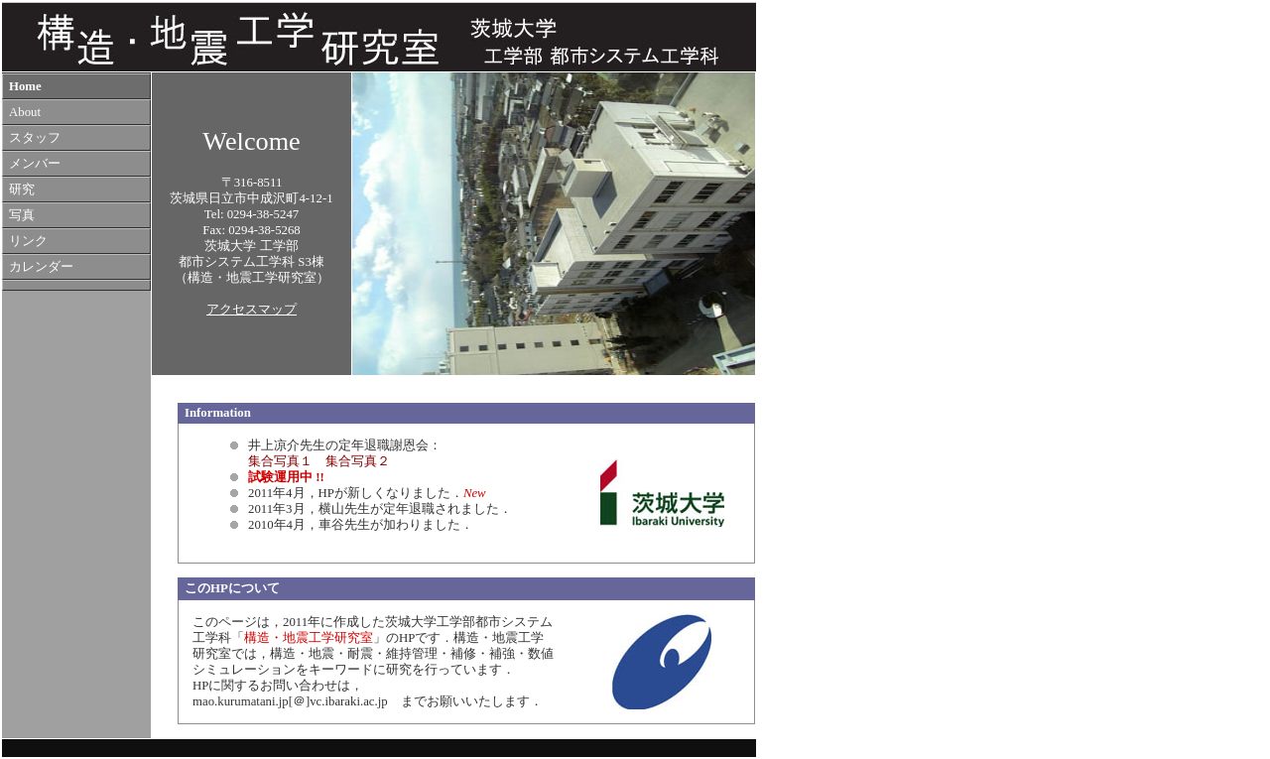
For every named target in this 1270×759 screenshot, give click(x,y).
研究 (22, 189)
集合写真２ (357, 461)
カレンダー (41, 267)
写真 (22, 215)
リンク (28, 241)
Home (25, 86)
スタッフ (35, 138)
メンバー (35, 164)
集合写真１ (280, 461)
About (25, 112)
